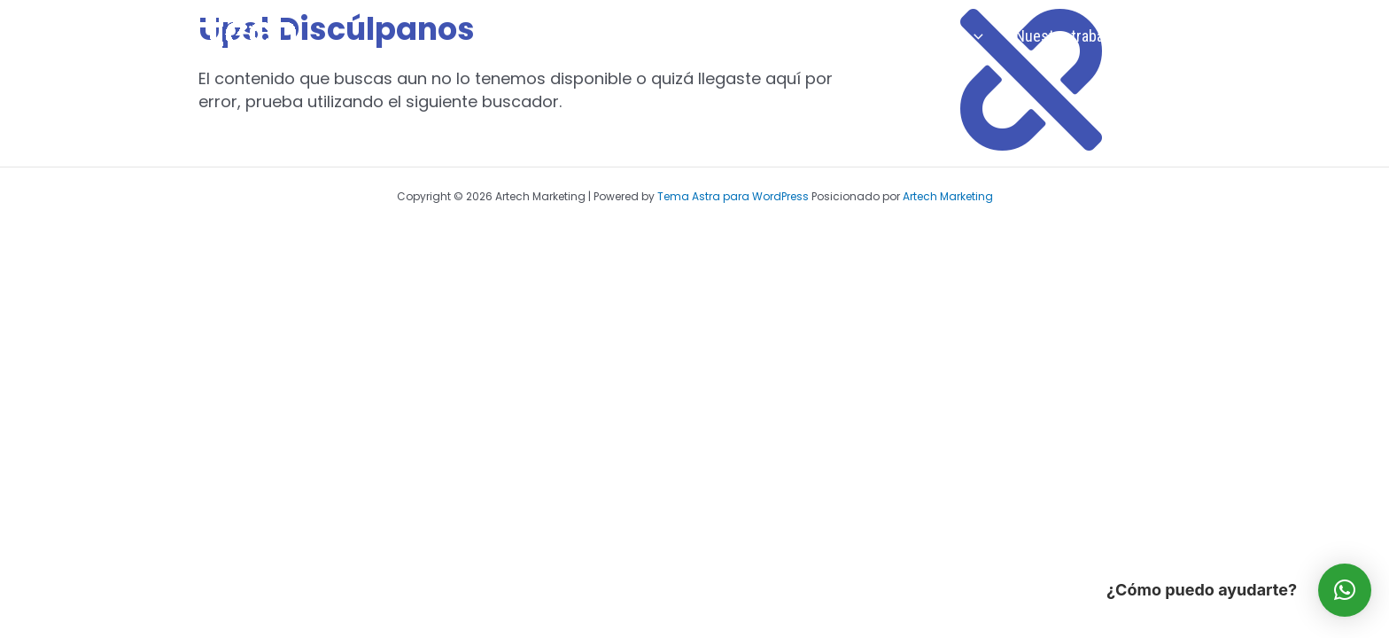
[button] (1344, 590)
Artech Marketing (948, 196)
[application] (974, 36)
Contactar (1178, 36)
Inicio (760, 36)
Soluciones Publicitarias (896, 36)
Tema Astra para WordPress (733, 196)
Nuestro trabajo (1065, 36)
